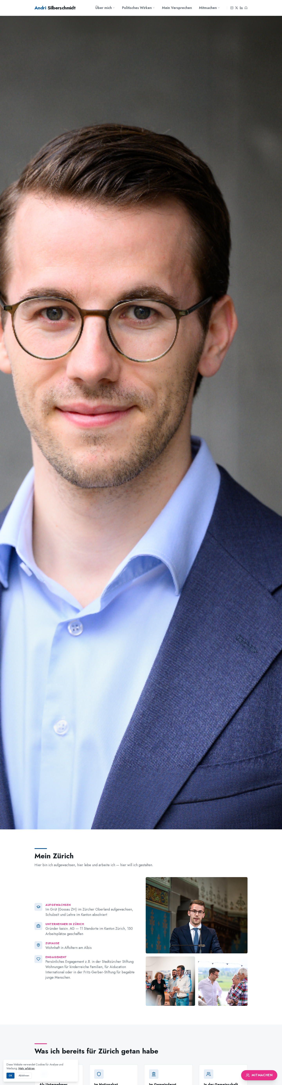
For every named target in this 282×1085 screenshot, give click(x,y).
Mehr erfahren (26, 1068)
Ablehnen (24, 1075)
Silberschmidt (54, 8)
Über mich (105, 7)
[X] (236, 7)
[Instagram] (231, 7)
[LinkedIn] (241, 7)
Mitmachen (209, 7)
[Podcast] (246, 7)
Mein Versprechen (177, 7)
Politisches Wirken (138, 7)
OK (10, 1075)
